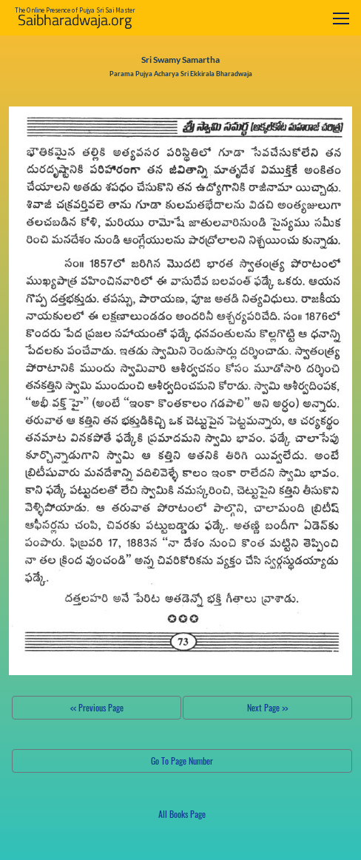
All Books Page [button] (182, 813)
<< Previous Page (97, 707)
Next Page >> (267, 707)
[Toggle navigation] (341, 18)
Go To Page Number (182, 760)
